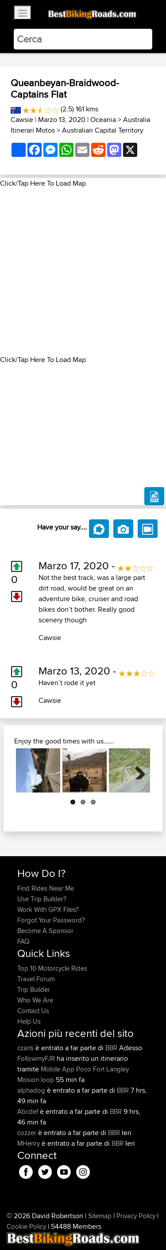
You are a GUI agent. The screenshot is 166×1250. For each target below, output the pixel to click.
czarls (26, 1047)
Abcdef (28, 1111)
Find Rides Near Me (45, 888)
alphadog (32, 1090)
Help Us (29, 1021)
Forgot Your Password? (51, 920)
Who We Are (35, 1000)
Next (137, 770)
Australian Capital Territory (102, 130)
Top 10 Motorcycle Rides (52, 968)
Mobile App (57, 1069)
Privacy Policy (135, 1215)
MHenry (29, 1143)
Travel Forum (36, 978)
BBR (111, 1047)
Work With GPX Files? (48, 909)
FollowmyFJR (37, 1058)
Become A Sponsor (45, 930)
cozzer (27, 1132)
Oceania (103, 119)
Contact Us (33, 1010)
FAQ (23, 941)
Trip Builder (33, 989)
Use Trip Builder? (41, 898)
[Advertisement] (83, 271)
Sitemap (100, 1215)
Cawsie (22, 119)
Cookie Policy (26, 1226)
